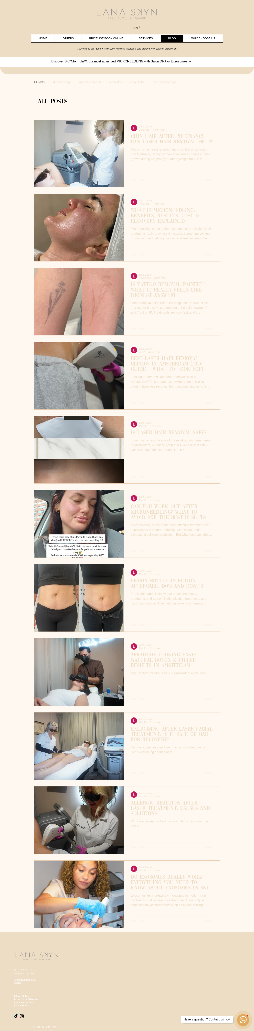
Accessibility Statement (26, 999)
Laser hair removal (89, 82)
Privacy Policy (21, 996)
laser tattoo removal (165, 82)
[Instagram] (21, 1016)
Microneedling (61, 82)
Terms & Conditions (24, 1002)
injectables (115, 82)
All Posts (39, 82)
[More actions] (212, 128)
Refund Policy (21, 1005)
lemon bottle (137, 82)
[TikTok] (16, 1016)
